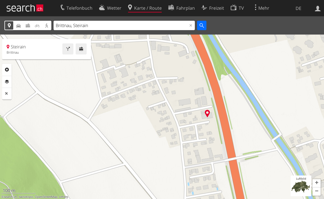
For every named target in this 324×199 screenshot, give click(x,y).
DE (298, 8)
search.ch (10, 197)
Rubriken (7, 69)
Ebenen (7, 82)
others (63, 197)
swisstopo (26, 197)
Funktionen (7, 94)
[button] (316, 183)
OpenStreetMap (46, 197)
